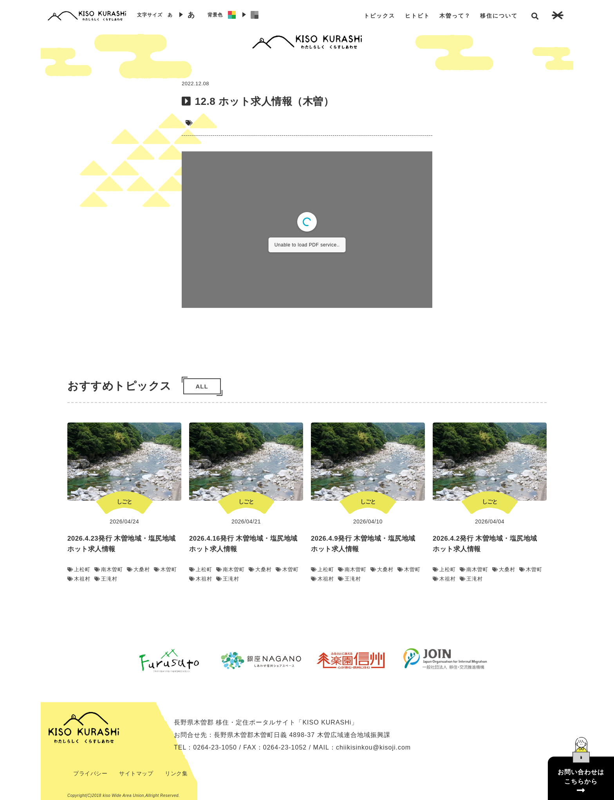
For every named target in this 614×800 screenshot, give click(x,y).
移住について (499, 16)
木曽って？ (455, 16)
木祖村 (78, 579)
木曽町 (165, 569)
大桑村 (138, 569)
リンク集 (176, 773)
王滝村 (105, 579)
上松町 (78, 569)
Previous (117, 660)
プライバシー (90, 773)
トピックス (379, 16)
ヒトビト (417, 16)
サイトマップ (136, 773)
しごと (124, 501)
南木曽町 (108, 569)
